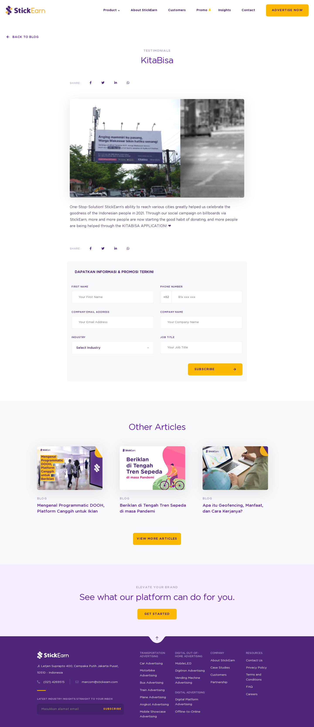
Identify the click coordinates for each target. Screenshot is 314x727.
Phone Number (171, 287)
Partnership (218, 682)
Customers (177, 10)
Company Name (171, 312)
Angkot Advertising (154, 704)
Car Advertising (151, 663)
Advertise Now (287, 10)
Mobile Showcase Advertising (153, 714)
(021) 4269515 (54, 682)
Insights (224, 10)
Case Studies (220, 667)
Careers (252, 694)
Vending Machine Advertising (187, 680)
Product (110, 10)
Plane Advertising (153, 697)
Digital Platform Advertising (186, 702)
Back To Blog (23, 37)
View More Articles (157, 538)
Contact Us (254, 660)
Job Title (167, 337)
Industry (78, 337)
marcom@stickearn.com (100, 682)
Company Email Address (90, 312)
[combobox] (113, 347)
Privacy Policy (256, 667)
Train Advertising (152, 690)
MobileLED (183, 663)
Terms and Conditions (254, 677)
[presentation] (105, 369)
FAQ (249, 686)
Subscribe (112, 709)
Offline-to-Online (187, 711)
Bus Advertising (151, 682)
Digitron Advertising (190, 670)
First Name (80, 287)
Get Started (157, 614)
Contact (248, 10)
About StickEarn (144, 10)
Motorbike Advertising (148, 673)
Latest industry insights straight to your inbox (75, 699)
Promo (201, 10)
